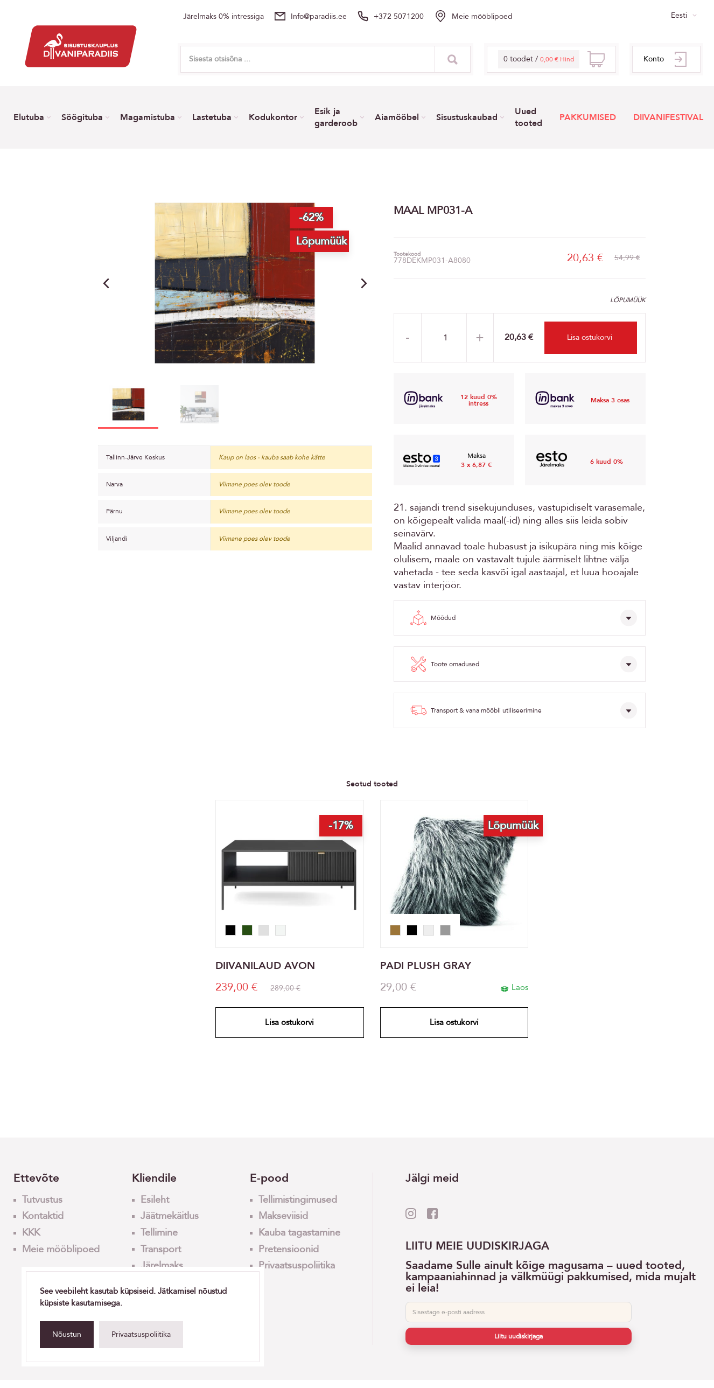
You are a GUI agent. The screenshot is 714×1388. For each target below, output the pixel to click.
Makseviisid (283, 1216)
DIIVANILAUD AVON (265, 966)
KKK (31, 1232)
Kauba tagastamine (299, 1232)
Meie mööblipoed (482, 16)
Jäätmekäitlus (170, 1216)
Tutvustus (42, 1199)
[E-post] (518, 1312)
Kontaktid (43, 1216)
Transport (161, 1249)
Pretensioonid (288, 1249)
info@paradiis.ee (319, 16)
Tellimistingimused (297, 1199)
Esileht (155, 1199)
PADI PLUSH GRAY (425, 966)
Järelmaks (162, 1265)
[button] (364, 283)
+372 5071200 (399, 16)
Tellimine (159, 1232)
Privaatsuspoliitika (141, 1334)
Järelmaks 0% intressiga (223, 16)
